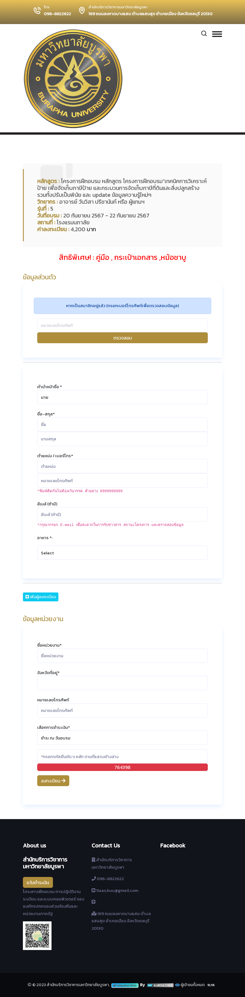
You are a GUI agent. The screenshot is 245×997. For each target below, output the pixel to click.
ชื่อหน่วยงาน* (49, 645)
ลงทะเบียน (53, 780)
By (157, 985)
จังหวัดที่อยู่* (48, 672)
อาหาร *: (44, 537)
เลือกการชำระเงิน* (53, 727)
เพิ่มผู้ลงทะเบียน (40, 597)
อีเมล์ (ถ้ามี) (47, 504)
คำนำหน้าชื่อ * (49, 386)
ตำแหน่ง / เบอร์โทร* (55, 455)
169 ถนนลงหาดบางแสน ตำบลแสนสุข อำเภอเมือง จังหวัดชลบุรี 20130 (150, 14)
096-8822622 (57, 14)
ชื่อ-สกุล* (46, 414)
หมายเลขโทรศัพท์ (53, 699)
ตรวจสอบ (122, 337)
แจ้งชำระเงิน (38, 882)
